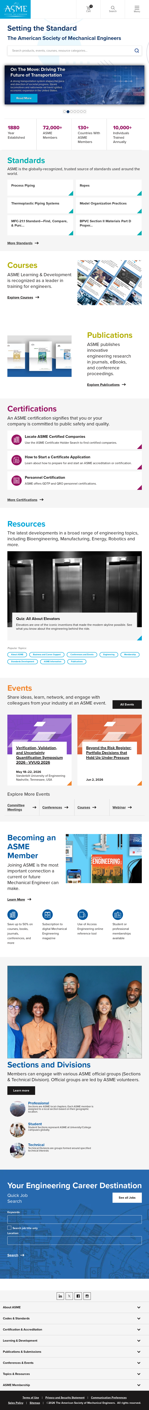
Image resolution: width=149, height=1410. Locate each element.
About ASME (17, 654)
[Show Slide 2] (71, 111)
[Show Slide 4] (78, 111)
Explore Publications (103, 385)
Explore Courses (20, 297)
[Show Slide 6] (84, 111)
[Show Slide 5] (81, 111)
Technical (36, 1145)
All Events (127, 704)
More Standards (20, 243)
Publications (77, 661)
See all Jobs (127, 1198)
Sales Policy (15, 1403)
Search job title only (25, 1228)
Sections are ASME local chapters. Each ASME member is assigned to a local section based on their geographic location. (60, 1109)
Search (12, 1255)
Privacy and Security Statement (65, 1398)
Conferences (52, 807)
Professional (38, 1103)
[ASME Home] (15, 9)
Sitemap (35, 1403)
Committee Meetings (16, 807)
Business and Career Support (47, 654)
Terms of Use (31, 1398)
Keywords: (13, 1212)
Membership (130, 654)
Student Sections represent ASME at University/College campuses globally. (59, 1129)
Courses (83, 807)
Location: (13, 1233)
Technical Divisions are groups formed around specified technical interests (59, 1150)
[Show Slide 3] (75, 111)
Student (35, 1124)
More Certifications (22, 500)
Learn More (16, 899)
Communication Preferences (109, 1398)
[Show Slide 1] (68, 111)
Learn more (21, 1091)
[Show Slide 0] (64, 111)
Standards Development (22, 661)
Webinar (119, 807)
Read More (24, 103)
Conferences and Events (82, 654)
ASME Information (52, 661)
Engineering (108, 654)
